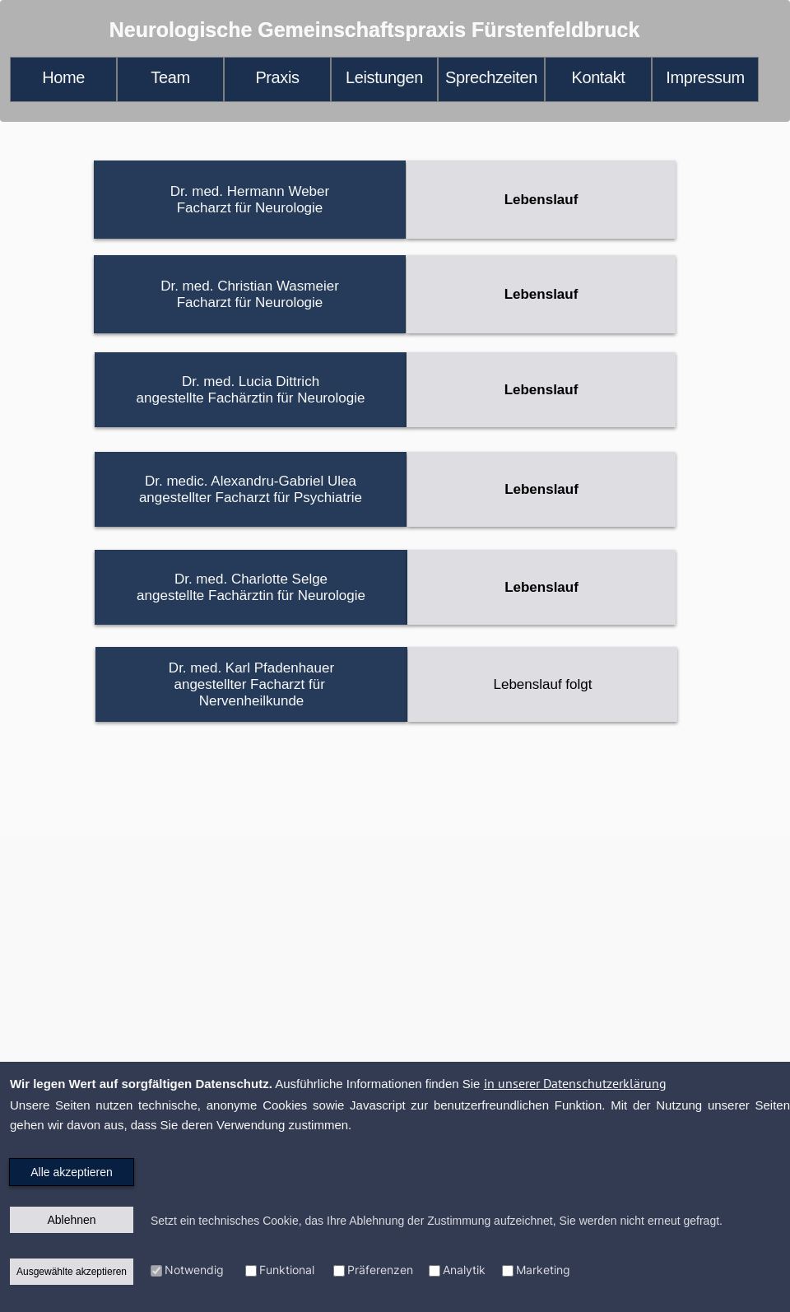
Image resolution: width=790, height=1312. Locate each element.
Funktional (286, 1270)
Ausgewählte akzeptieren (71, 1271)
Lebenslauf (541, 199)
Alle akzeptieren (71, 1172)
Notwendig (194, 1270)
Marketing (543, 1270)
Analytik (464, 1270)
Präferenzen (380, 1270)
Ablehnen (71, 1219)
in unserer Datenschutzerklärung (575, 1083)
